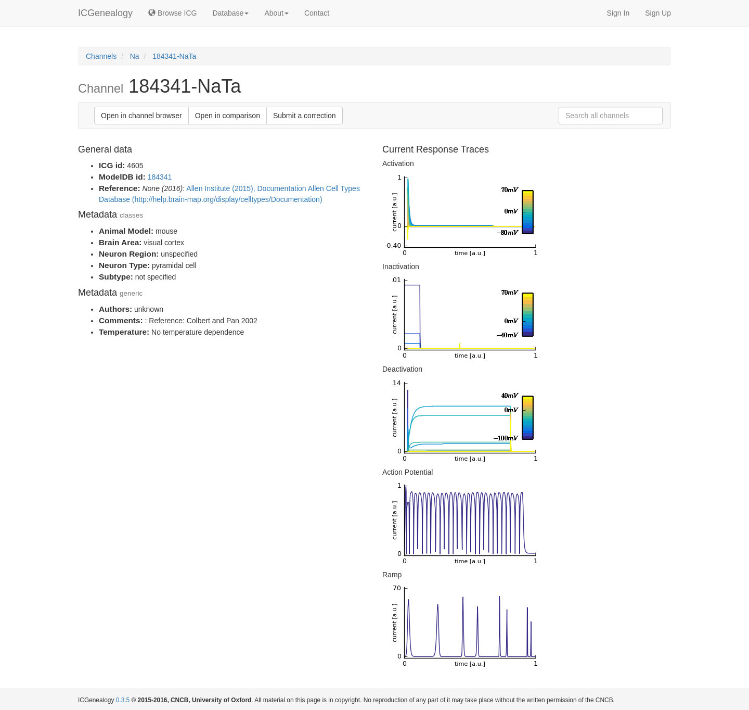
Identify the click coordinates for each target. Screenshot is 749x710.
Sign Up (658, 13)
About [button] (276, 13)
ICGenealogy (105, 13)
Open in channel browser (141, 115)
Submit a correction (304, 115)
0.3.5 (123, 700)
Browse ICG (172, 13)
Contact (316, 13)
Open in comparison (227, 115)
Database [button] (230, 13)
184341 (160, 177)
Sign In (618, 13)
